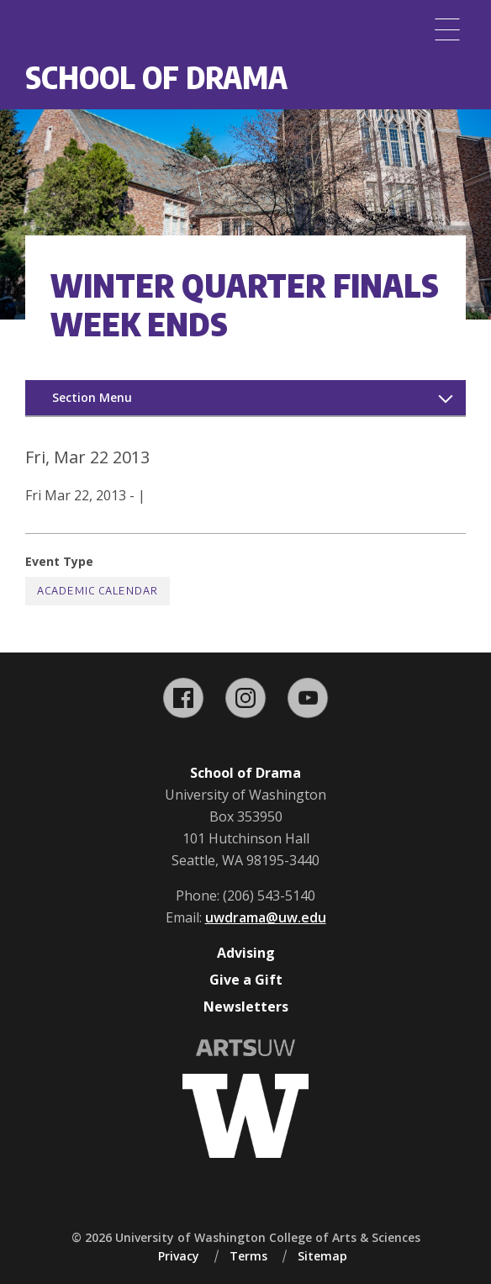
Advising (246, 952)
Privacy (178, 1256)
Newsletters (245, 1006)
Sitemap (322, 1256)
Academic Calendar (97, 590)
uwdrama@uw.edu (265, 917)
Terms (248, 1256)
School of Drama (156, 77)
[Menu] (447, 29)
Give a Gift (245, 979)
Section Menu (92, 397)
